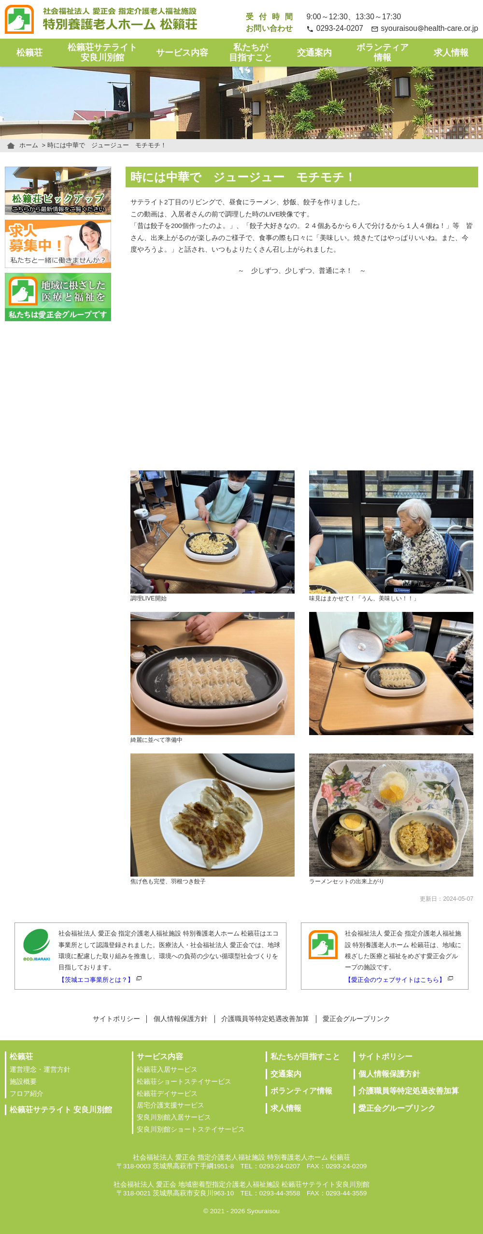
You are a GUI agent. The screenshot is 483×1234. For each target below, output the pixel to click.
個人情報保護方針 (181, 1018)
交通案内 (314, 52)
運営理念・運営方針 (40, 1069)
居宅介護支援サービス (170, 1105)
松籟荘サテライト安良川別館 (102, 52)
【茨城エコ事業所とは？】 (96, 979)
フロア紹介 (26, 1093)
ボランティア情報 (382, 52)
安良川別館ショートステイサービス (191, 1129)
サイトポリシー (116, 1018)
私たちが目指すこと (250, 52)
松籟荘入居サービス (167, 1069)
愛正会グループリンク (356, 1018)
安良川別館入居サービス (174, 1117)
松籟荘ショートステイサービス (184, 1081)
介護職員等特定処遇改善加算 (265, 1018)
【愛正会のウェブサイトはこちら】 (395, 979)
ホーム (28, 145)
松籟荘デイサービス (167, 1093)
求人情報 (451, 52)
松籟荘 (29, 52)
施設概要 (23, 1081)
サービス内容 (182, 52)
